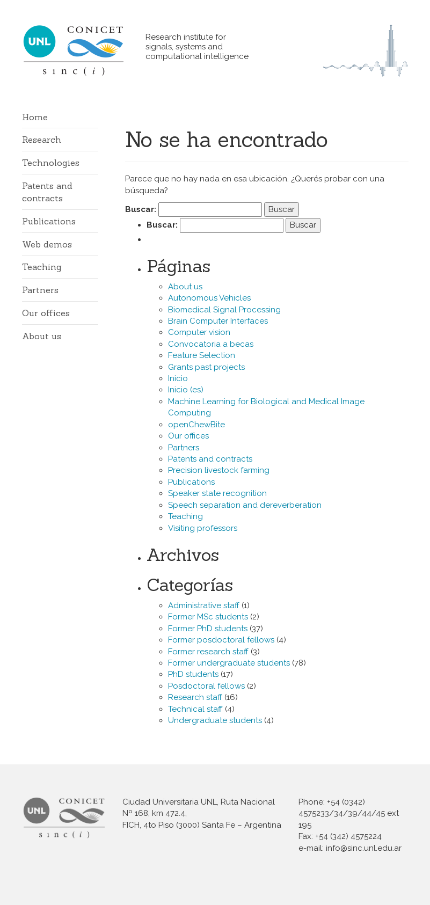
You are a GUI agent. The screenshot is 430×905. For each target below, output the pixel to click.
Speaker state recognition (217, 493)
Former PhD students (207, 628)
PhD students (193, 674)
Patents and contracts (210, 459)
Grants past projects (206, 367)
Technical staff (195, 709)
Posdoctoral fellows (206, 686)
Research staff (195, 697)
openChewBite (196, 424)
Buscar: (140, 209)
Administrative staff (203, 605)
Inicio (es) (185, 390)
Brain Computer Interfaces (218, 321)
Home (35, 117)
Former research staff (208, 651)
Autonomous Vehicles (209, 298)
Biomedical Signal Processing (224, 310)
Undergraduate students (215, 720)
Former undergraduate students (229, 663)
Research (41, 139)
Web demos (47, 244)
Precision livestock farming (218, 470)
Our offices (46, 313)
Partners (40, 289)
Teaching (42, 266)
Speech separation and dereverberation (245, 505)
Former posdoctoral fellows (221, 640)
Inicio (178, 378)
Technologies (50, 162)
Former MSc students (208, 617)
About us (41, 336)
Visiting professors (202, 528)
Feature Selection (201, 355)
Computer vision (199, 332)
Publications (49, 221)
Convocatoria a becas (210, 344)
